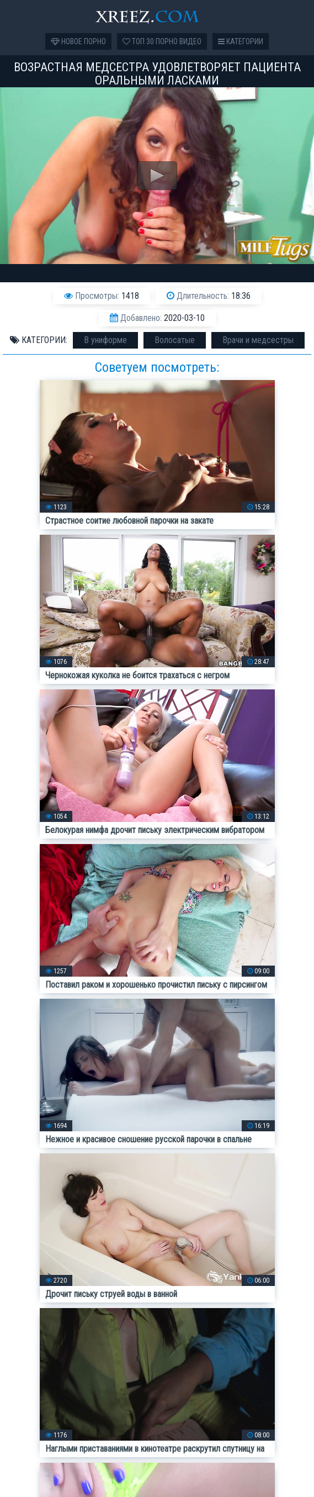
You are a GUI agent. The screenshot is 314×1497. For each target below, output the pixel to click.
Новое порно (78, 41)
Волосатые (175, 340)
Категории (240, 41)
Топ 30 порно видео (162, 41)
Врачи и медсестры (258, 340)
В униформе (105, 340)
